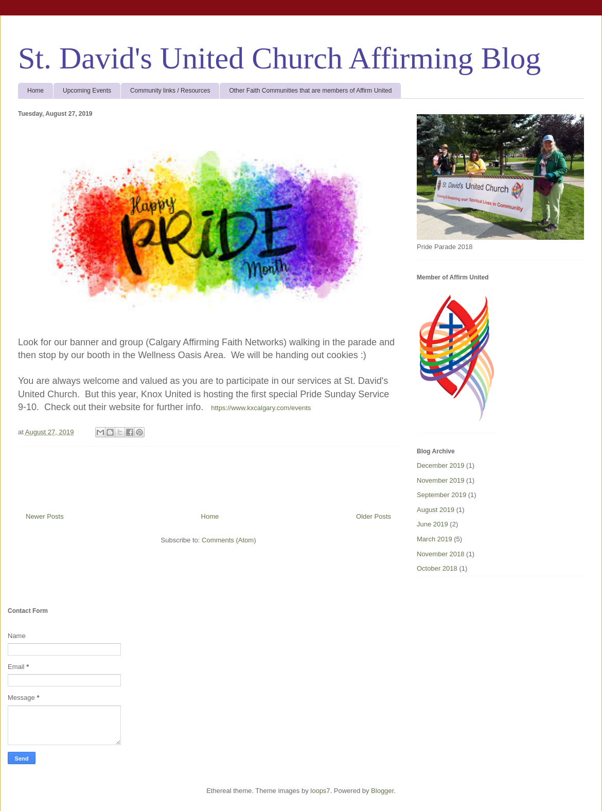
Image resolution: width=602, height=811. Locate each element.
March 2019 (434, 539)
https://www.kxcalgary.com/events (261, 408)
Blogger (382, 791)
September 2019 (441, 495)
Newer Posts (45, 516)
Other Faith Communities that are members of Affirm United (310, 90)
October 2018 (437, 568)
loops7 (320, 791)
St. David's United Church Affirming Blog (279, 58)
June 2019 (432, 524)
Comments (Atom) (229, 540)
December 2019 (441, 465)
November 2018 (441, 554)
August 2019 (435, 510)
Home (35, 90)
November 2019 (441, 480)
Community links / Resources (170, 90)
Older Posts (373, 516)
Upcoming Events (87, 90)
